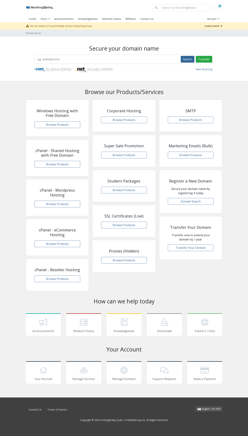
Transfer (204, 59)
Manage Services (83, 373)
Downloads (164, 325)
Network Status (111, 19)
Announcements (64, 19)
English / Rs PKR (209, 409)
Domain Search (191, 201)
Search (187, 59)
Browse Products (57, 125)
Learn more (213, 26)
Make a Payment (204, 373)
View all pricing (204, 69)
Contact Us (147, 19)
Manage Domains (124, 373)
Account (212, 19)
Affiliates (130, 19)
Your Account (43, 373)
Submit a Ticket (204, 325)
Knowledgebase (88, 19)
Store (44, 19)
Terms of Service (57, 409)
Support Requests (164, 373)
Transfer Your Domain (191, 248)
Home (32, 19)
